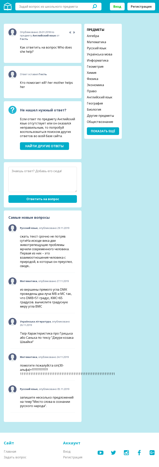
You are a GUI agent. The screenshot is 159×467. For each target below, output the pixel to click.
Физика (92, 79)
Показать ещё (103, 131)
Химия (91, 73)
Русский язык (96, 48)
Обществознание (100, 122)
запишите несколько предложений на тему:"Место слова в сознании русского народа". (46, 401)
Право (92, 91)
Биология (94, 109)
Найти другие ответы (44, 146)
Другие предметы (100, 115)
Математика (96, 42)
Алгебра (93, 36)
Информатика (97, 60)
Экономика (95, 85)
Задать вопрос (15, 457)
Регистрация (141, 6)
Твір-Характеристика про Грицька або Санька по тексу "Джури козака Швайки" (46, 337)
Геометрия (95, 66)
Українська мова (99, 54)
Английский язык (99, 97)
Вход (117, 6)
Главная (10, 451)
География (95, 103)
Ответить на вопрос (42, 199)
